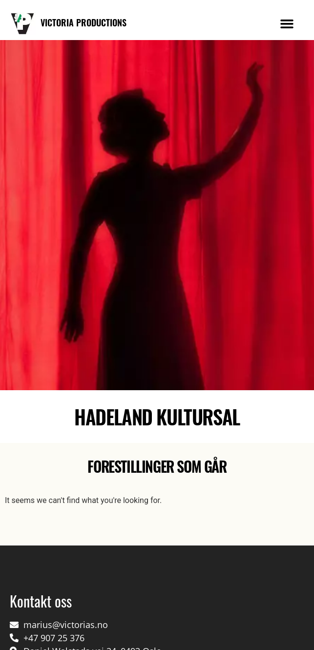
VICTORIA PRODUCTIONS (83, 22)
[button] (287, 24)
